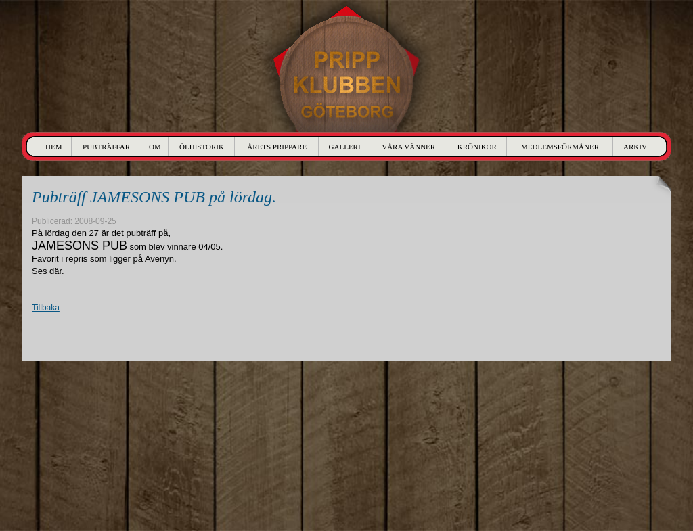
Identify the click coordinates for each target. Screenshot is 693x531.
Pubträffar (106, 147)
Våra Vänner (408, 147)
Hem (53, 147)
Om (155, 147)
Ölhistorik (201, 147)
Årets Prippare (277, 147)
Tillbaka (46, 308)
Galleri (345, 147)
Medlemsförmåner (560, 147)
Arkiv (635, 147)
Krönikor (477, 147)
